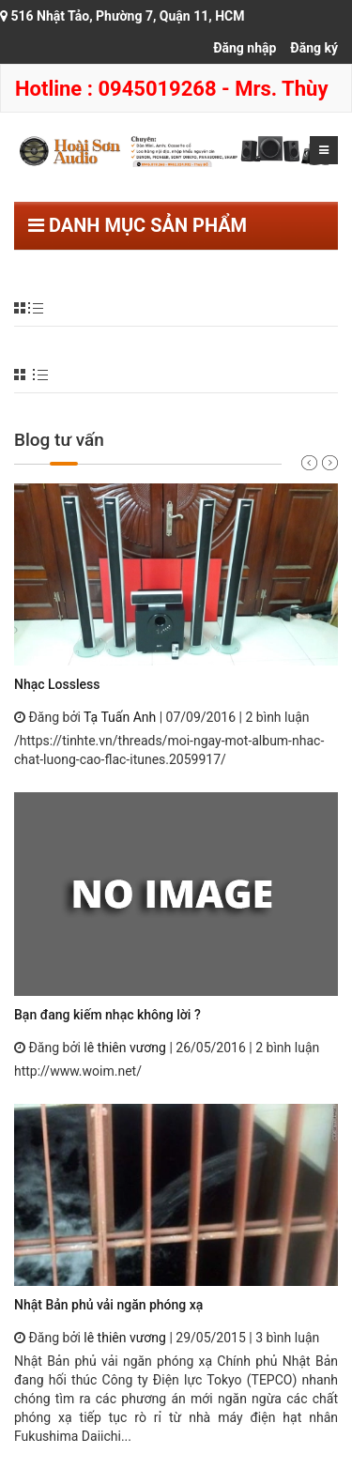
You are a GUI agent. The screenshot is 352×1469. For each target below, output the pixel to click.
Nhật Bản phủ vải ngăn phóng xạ (108, 1304)
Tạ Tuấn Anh (120, 717)
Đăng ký (314, 47)
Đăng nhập (244, 47)
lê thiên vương (125, 1047)
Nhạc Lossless (56, 684)
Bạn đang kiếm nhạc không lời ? (107, 1014)
